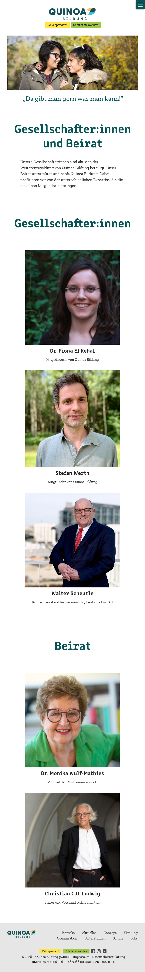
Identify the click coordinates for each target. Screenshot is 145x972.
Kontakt (68, 933)
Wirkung (131, 933)
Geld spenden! (57, 25)
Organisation (67, 938)
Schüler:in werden (85, 25)
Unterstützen (95, 938)
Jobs (134, 938)
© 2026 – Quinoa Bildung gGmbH (46, 957)
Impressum (81, 957)
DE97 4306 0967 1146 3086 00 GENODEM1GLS (73, 962)
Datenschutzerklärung (108, 957)
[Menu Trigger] (140, 4)
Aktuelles (89, 933)
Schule (118, 938)
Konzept (110, 933)
